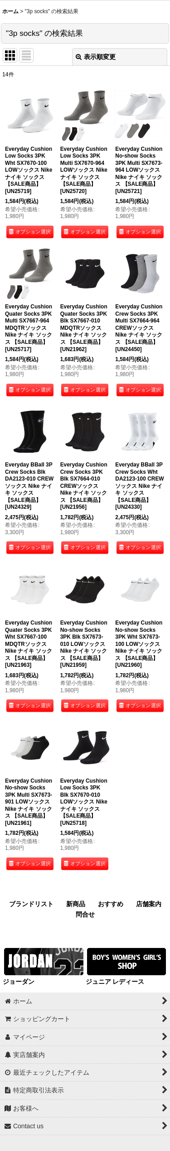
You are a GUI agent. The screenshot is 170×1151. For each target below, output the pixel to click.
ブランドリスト (31, 904)
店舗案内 (148, 904)
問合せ (85, 914)
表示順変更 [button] (96, 56)
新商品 (75, 904)
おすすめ (110, 904)
